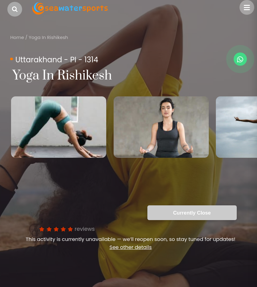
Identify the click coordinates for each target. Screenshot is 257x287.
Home (17, 37)
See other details (130, 247)
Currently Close (192, 212)
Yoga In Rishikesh (48, 37)
